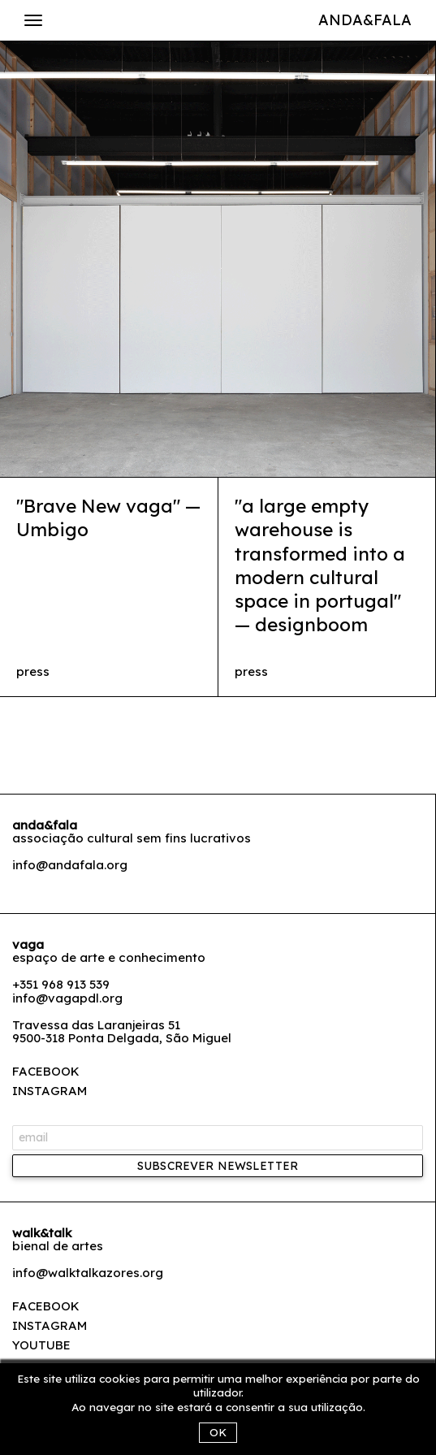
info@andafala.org (69, 865)
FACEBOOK (46, 1071)
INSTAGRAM (49, 1090)
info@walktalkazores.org (87, 1272)
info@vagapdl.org (67, 998)
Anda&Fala (365, 20)
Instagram (49, 1325)
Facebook (46, 1306)
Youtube (41, 1345)
